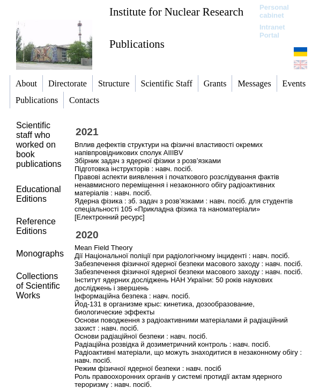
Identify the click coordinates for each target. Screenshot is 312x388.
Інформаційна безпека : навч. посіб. (132, 296)
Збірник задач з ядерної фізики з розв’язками (148, 161)
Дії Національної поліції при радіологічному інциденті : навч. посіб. (182, 256)
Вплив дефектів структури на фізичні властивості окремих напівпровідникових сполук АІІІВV (169, 149)
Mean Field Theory (103, 248)
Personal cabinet (274, 11)
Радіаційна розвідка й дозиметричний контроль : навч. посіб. (172, 344)
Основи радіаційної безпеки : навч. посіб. (141, 336)
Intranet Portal (272, 31)
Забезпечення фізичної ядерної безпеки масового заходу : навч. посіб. (188, 264)
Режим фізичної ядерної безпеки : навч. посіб (148, 368)
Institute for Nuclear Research (176, 11)
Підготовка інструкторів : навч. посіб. (133, 169)
